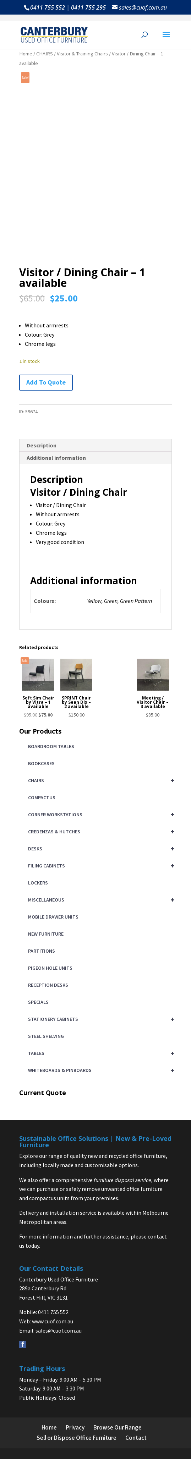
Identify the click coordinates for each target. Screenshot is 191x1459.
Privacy (75, 1427)
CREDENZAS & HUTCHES (100, 831)
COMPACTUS (41, 797)
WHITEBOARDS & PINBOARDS (100, 1070)
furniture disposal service (122, 1179)
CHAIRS (44, 53)
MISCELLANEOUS (100, 899)
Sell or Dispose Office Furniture (76, 1437)
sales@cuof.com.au (59, 1330)
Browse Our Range (117, 1427)
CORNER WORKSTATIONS (100, 814)
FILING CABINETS (100, 865)
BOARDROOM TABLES (51, 746)
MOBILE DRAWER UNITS (53, 917)
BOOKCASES (41, 763)
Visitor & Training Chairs (82, 53)
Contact (136, 1437)
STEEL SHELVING (46, 1036)
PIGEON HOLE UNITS (50, 968)
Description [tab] (41, 444)
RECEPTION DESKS (48, 985)
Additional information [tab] (56, 457)
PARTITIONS (41, 951)
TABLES (100, 1053)
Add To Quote (46, 382)
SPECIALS (38, 1002)
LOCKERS (38, 883)
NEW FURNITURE (46, 934)
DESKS (100, 848)
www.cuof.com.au (52, 1321)
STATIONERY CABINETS (100, 1019)
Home (25, 53)
